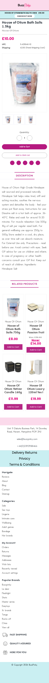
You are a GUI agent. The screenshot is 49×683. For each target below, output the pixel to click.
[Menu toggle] (6, 5)
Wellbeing (6, 523)
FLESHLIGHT (6, 593)
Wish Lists (6, 564)
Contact (6, 490)
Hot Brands (7, 536)
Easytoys (6, 606)
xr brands (6, 610)
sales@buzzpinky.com (27, 439)
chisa (4, 623)
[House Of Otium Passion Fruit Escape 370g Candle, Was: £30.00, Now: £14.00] (36, 307)
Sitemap (6, 494)
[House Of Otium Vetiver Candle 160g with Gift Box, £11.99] (13, 367)
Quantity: (25, 132)
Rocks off (6, 619)
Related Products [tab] (24, 284)
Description (24, 175)
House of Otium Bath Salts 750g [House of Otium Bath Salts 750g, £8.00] (13, 329)
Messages (6, 556)
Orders (5, 547)
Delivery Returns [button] (24, 452)
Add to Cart (13, 347)
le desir (5, 589)
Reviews (5, 477)
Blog (4, 485)
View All (5, 627)
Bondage (6, 531)
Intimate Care (8, 518)
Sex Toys (6, 510)
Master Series (8, 602)
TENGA (5, 615)
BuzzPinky (6, 585)
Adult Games (8, 527)
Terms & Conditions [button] (24, 464)
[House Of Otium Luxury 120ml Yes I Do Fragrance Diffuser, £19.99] (36, 367)
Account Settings (10, 573)
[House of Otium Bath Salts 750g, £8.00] (13, 307)
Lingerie (5, 514)
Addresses (6, 560)
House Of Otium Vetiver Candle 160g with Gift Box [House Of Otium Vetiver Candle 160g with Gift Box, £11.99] (13, 389)
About (5, 481)
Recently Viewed (9, 569)
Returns (5, 551)
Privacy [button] (24, 458)
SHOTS (4, 597)
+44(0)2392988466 (27, 446)
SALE (4, 506)
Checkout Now (24, 16)
